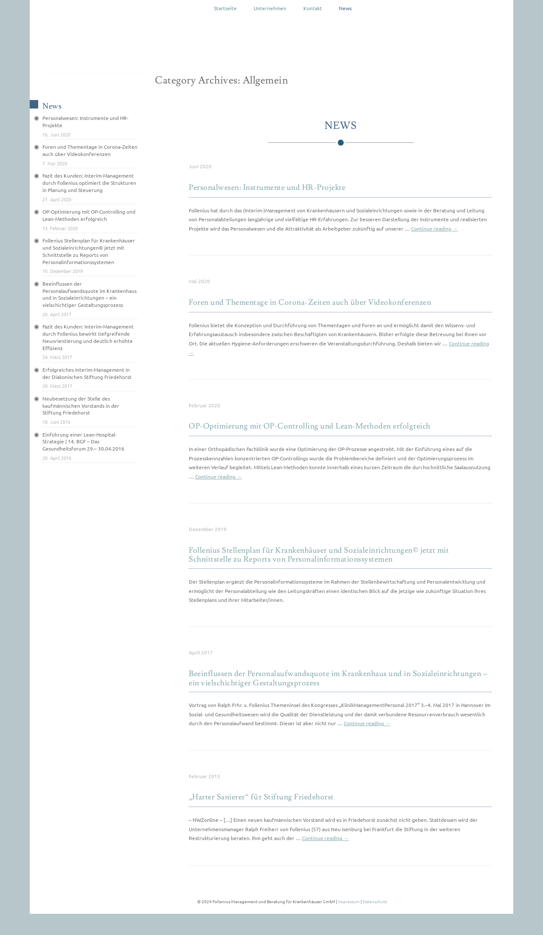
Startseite (225, 8)
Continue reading (434, 228)
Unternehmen (270, 8)
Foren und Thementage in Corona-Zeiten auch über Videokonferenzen (310, 302)
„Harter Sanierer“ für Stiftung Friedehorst (261, 797)
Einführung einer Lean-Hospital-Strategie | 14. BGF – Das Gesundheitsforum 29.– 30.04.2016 (83, 441)
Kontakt (312, 8)
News (345, 8)
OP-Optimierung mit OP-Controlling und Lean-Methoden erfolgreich (310, 426)
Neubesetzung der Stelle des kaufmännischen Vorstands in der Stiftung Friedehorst (80, 405)
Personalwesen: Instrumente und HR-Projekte (267, 187)
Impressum (349, 901)
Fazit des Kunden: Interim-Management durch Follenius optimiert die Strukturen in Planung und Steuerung (89, 182)
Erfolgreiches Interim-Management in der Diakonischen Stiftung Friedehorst (87, 373)
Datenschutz (375, 901)
